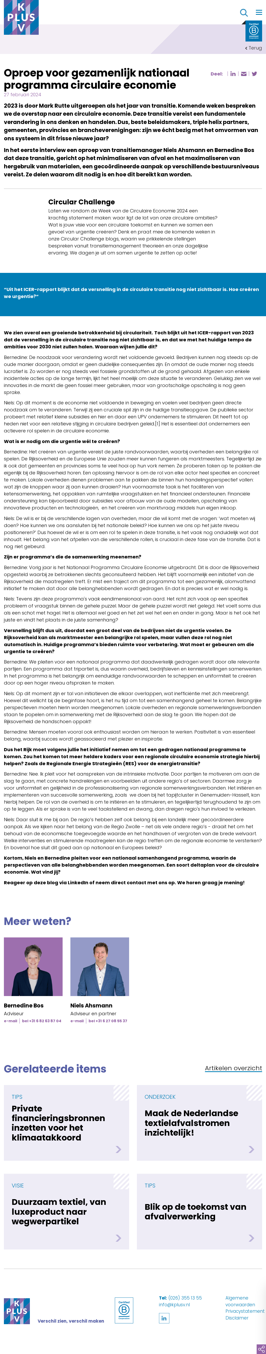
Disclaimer (237, 1318)
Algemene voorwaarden (240, 1301)
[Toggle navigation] (259, 12)
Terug (255, 48)
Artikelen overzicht (233, 1068)
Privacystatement (245, 1311)
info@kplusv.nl (174, 1305)
